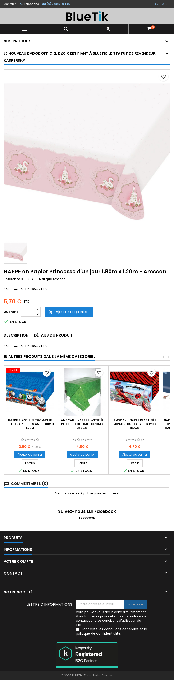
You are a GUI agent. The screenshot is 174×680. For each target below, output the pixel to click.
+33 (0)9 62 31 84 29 (55, 4)
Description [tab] (16, 335)
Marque (45, 279)
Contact (10, 4)
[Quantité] (28, 312)
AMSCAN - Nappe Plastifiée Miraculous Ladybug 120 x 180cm (134, 424)
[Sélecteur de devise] (162, 4)
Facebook (87, 517)
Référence (12, 279)
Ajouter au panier (68, 312)
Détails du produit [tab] (53, 335)
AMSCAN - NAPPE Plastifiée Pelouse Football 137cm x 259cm (82, 424)
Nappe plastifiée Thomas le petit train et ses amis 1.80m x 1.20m (30, 424)
